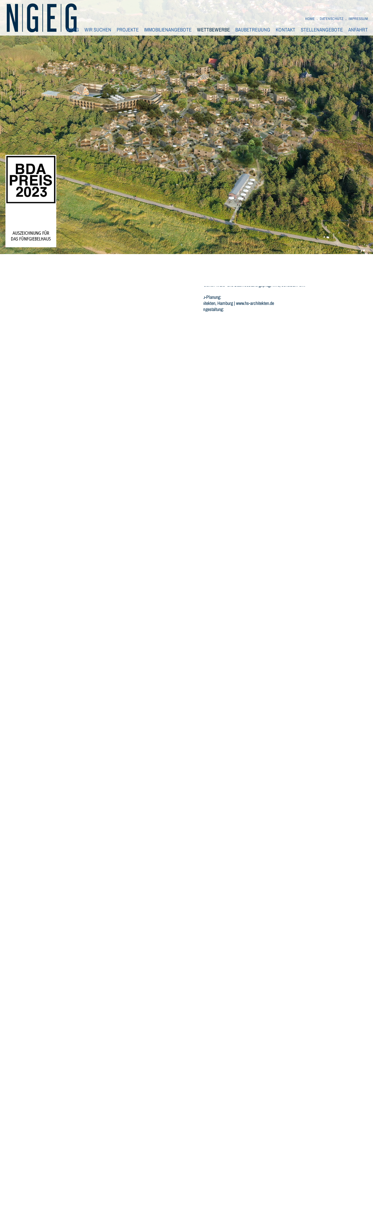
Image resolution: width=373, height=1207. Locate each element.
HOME (310, 18)
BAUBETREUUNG (252, 29)
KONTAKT (285, 29)
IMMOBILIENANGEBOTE (168, 29)
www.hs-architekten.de (255, 303)
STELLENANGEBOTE (322, 29)
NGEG (72, 29)
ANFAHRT (358, 29)
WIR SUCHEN (97, 29)
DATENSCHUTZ (331, 18)
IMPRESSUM (358, 18)
